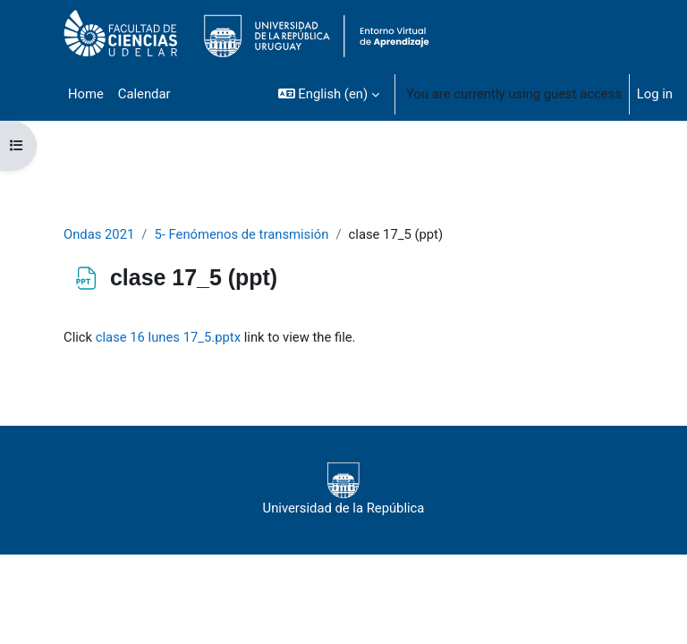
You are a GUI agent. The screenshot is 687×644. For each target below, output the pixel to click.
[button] (329, 94)
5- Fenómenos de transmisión (241, 234)
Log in (655, 94)
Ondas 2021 (99, 234)
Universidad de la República (344, 489)
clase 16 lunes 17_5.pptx (168, 337)
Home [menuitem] (86, 94)
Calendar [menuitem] (144, 94)
